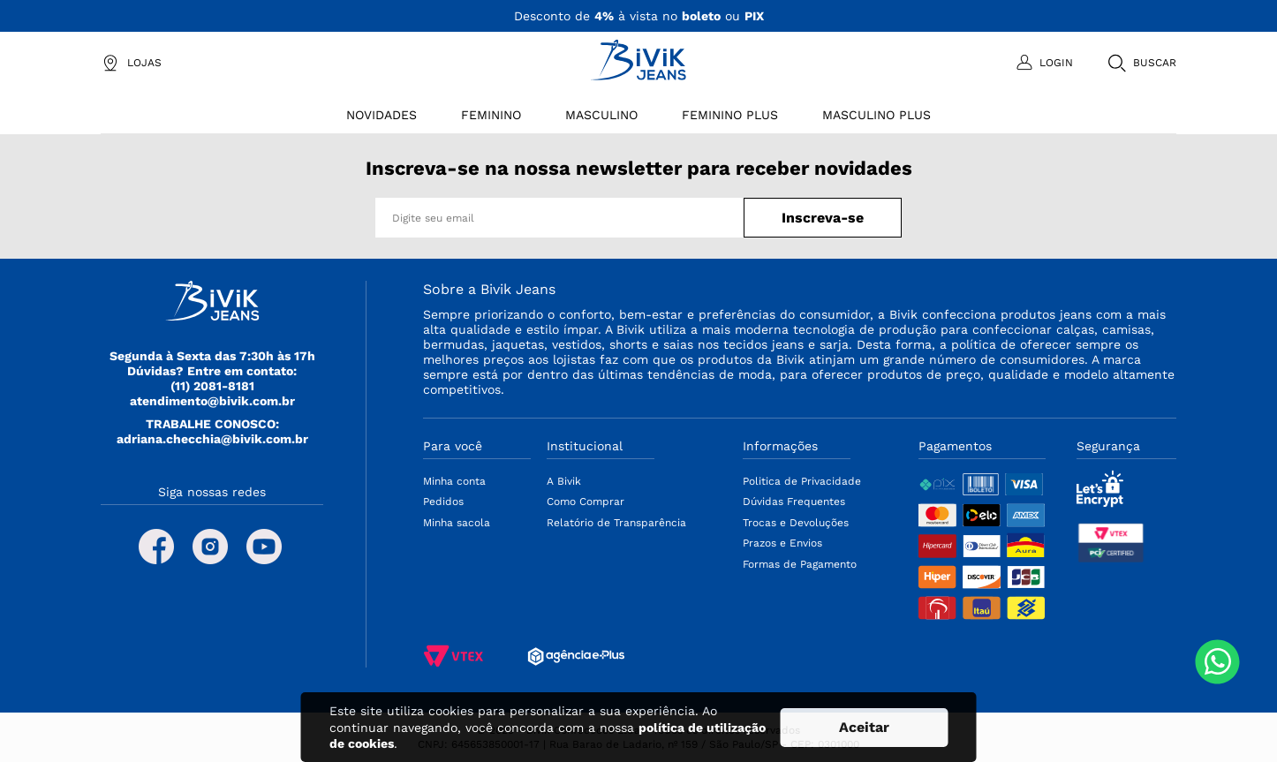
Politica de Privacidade (802, 481)
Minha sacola (456, 523)
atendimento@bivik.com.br (212, 401)
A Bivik (564, 481)
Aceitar (864, 727)
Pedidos (443, 501)
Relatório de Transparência (616, 523)
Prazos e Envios (782, 543)
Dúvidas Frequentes (794, 501)
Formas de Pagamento (800, 564)
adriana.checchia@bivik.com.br (212, 439)
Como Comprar (585, 501)
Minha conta (454, 481)
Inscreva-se (823, 217)
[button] (1141, 62)
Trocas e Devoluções (796, 523)
